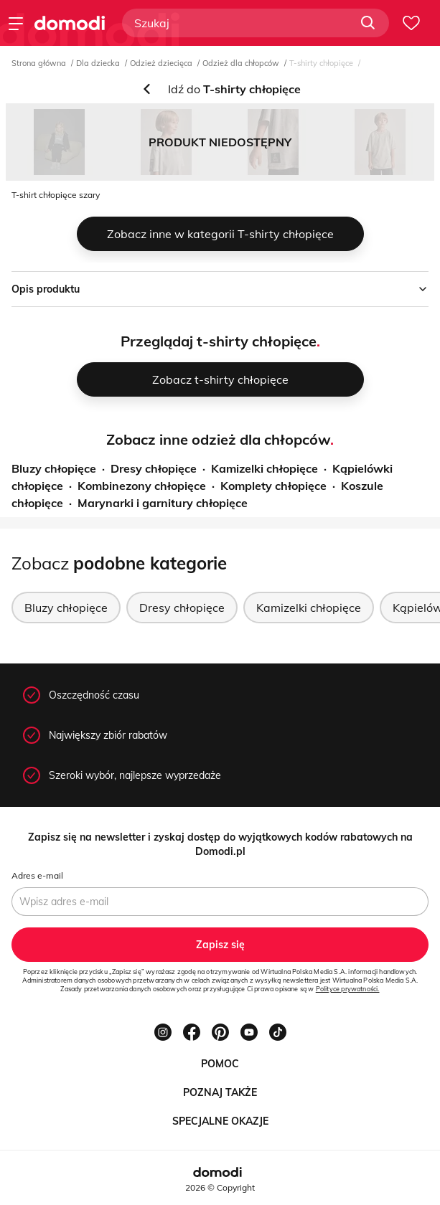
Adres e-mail (37, 875)
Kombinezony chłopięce (142, 485)
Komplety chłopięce (273, 485)
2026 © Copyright (220, 1187)
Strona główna (38, 63)
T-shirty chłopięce (321, 63)
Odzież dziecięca (161, 63)
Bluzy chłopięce (53, 468)
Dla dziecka (98, 63)
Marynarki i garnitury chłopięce (163, 503)
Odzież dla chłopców (240, 63)
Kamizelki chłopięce (264, 468)
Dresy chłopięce (154, 468)
